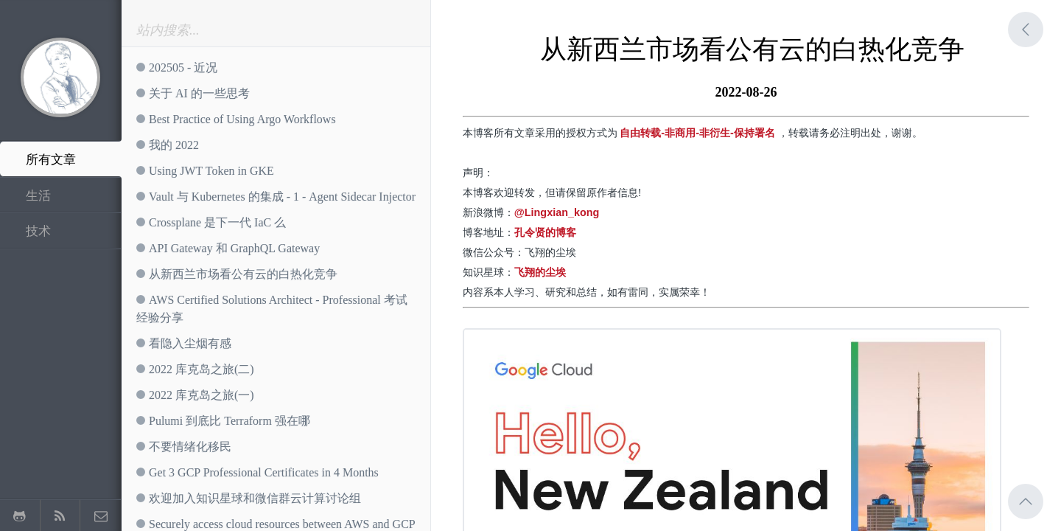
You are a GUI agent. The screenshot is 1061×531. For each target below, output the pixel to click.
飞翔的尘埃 (540, 272)
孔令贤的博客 (545, 232)
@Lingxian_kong (557, 212)
